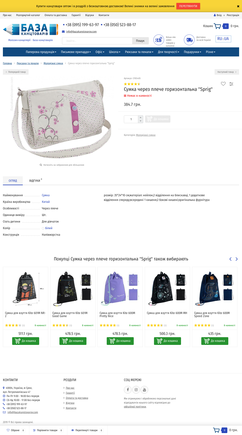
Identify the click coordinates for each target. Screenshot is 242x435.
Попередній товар (16, 72)
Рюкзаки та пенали (138, 52)
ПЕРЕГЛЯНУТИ (188, 6)
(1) (15, 325)
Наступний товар (226, 72)
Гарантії (76, 15)
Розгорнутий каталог (28, 15)
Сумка (46, 195)
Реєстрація (233, 15)
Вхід (218, 15)
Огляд (13, 181)
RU (219, 38)
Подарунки (191, 52)
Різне (209, 52)
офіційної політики (135, 406)
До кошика (161, 119)
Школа (113, 52)
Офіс (99, 52)
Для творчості (167, 52)
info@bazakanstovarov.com (81, 31)
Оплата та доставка (56, 15)
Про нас (7, 15)
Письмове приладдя (75, 52)
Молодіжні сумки (53, 63)
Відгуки (89, 15)
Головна (7, 63)
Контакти (104, 15)
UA (226, 38)
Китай (46, 202)
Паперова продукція (40, 52)
